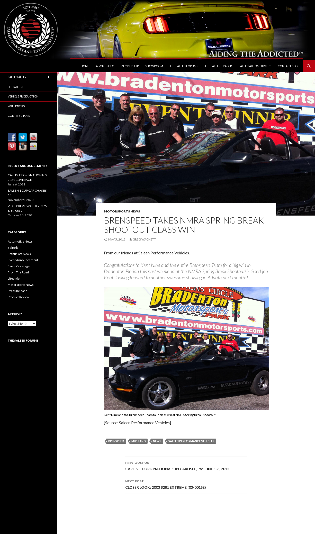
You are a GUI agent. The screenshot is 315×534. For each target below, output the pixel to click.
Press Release (17, 291)
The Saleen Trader (218, 66)
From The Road (18, 272)
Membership (130, 66)
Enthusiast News (19, 254)
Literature (16, 86)
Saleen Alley (17, 77)
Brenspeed (116, 441)
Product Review (18, 297)
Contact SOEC (288, 66)
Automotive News (20, 241)
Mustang (138, 441)
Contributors (19, 115)
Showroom (154, 66)
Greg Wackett (144, 239)
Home (85, 66)
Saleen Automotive (253, 66)
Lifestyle (14, 278)
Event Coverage (19, 266)
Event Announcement (23, 260)
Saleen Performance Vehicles (191, 441)
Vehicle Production (23, 96)
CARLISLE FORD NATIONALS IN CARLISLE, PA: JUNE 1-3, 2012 (186, 465)
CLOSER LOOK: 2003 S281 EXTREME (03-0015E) (186, 484)
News (157, 441)
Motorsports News (122, 211)
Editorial (13, 248)
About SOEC (105, 66)
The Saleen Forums (184, 66)
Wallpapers (16, 106)
